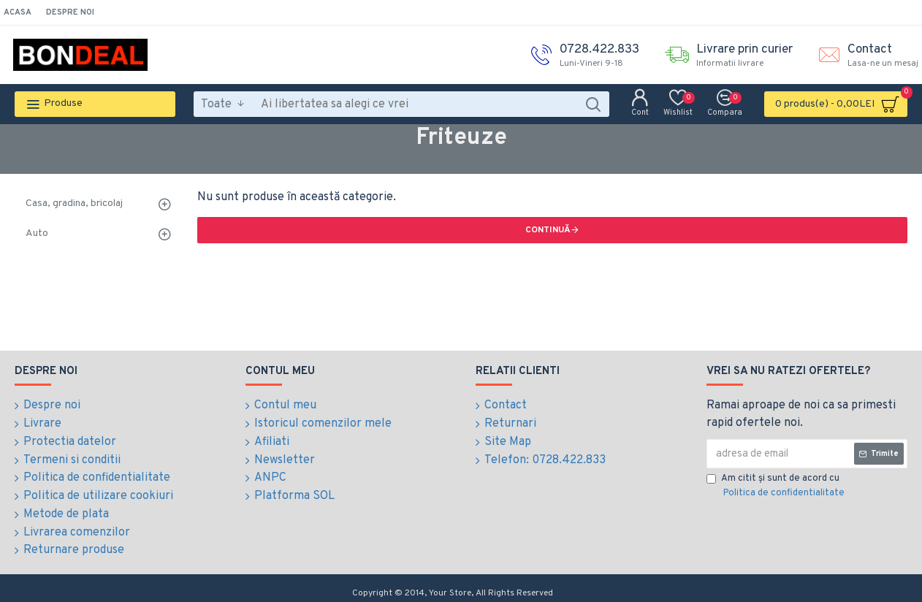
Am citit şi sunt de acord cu (776, 486)
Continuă (548, 230)
